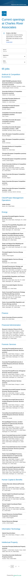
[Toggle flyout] (25, 56)
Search (4, 49)
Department (5, 55)
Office (4, 61)
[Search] (14, 51)
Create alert (9, 42)
